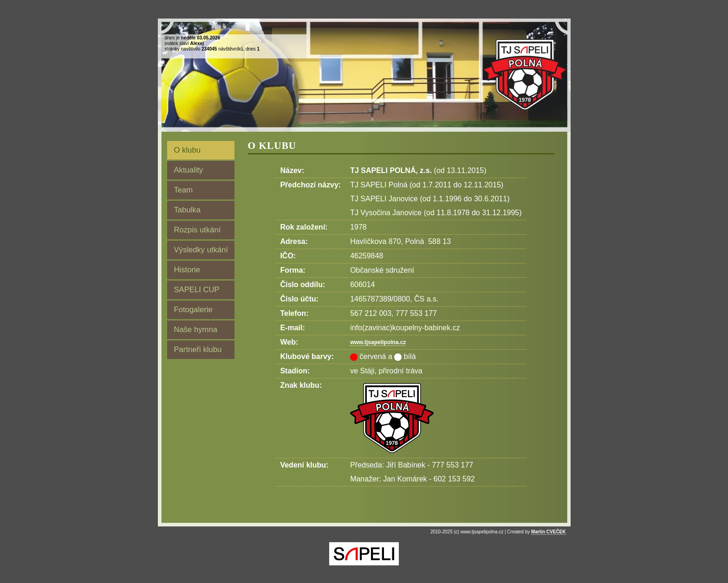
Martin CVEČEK (548, 531)
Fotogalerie (193, 309)
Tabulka (187, 209)
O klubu (187, 150)
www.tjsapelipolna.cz (378, 342)
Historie (187, 269)
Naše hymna (196, 329)
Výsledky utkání (201, 249)
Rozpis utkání (197, 229)
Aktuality (188, 170)
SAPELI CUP (197, 289)
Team (183, 190)
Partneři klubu (198, 349)
